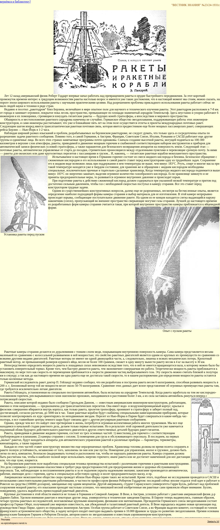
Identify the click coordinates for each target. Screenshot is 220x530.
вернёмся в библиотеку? (15, 1)
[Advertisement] (110, 341)
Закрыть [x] (213, 521)
